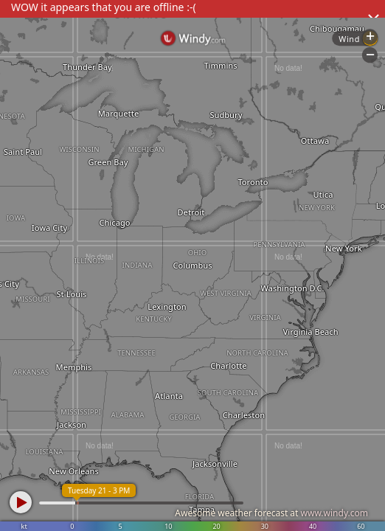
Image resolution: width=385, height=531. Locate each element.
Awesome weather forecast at (271, 513)
